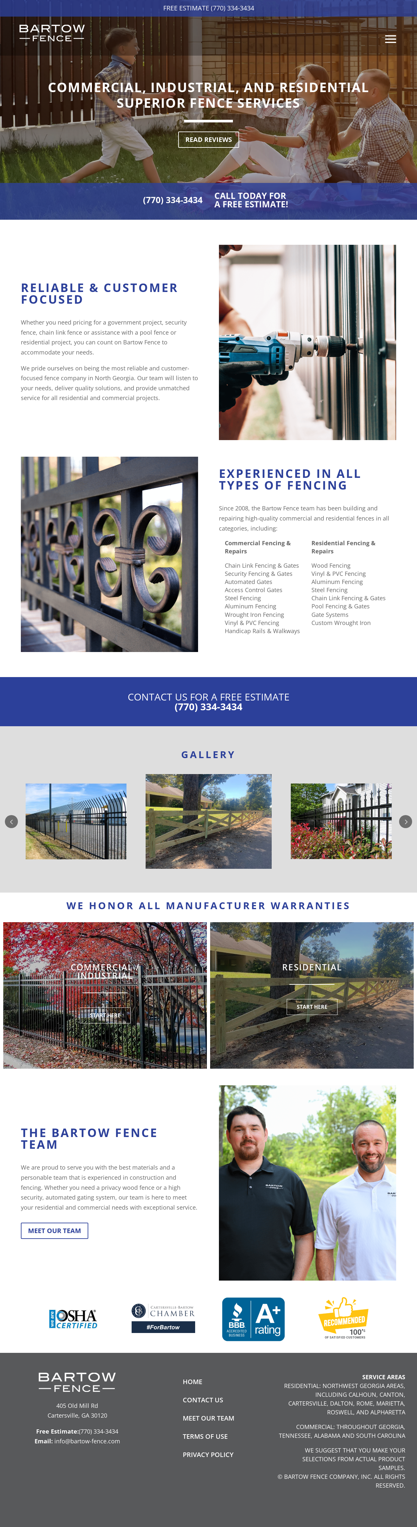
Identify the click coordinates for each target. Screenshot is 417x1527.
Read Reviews (208, 139)
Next (405, 821)
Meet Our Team (54, 1230)
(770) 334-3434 (173, 200)
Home (192, 1381)
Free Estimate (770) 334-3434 (208, 8)
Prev (11, 821)
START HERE (105, 1015)
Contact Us (203, 1399)
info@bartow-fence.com (87, 1441)
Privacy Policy (208, 1454)
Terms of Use (205, 1436)
